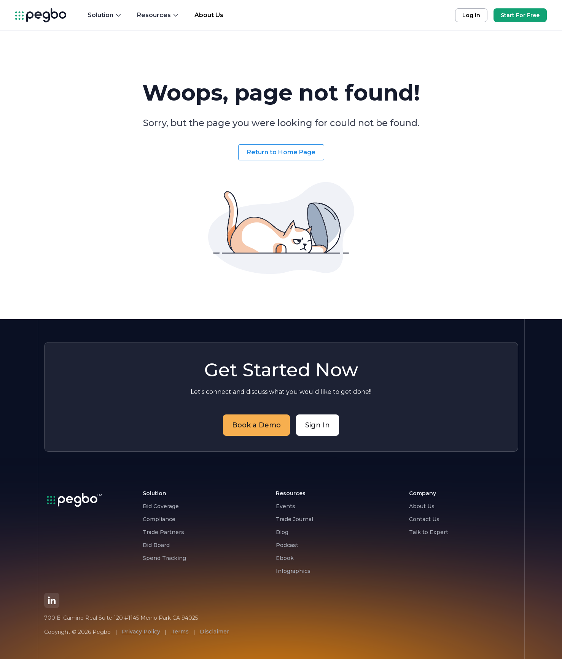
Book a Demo (256, 425)
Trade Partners (163, 532)
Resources (158, 15)
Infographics (293, 571)
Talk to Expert (428, 532)
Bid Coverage (161, 506)
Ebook (285, 558)
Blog (282, 532)
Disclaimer (214, 631)
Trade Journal (294, 519)
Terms (180, 631)
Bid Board (156, 545)
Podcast (287, 545)
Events (285, 506)
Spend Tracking (164, 558)
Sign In (317, 425)
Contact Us (424, 519)
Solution (105, 15)
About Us (422, 506)
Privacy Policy (141, 631)
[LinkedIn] (51, 600)
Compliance (159, 519)
